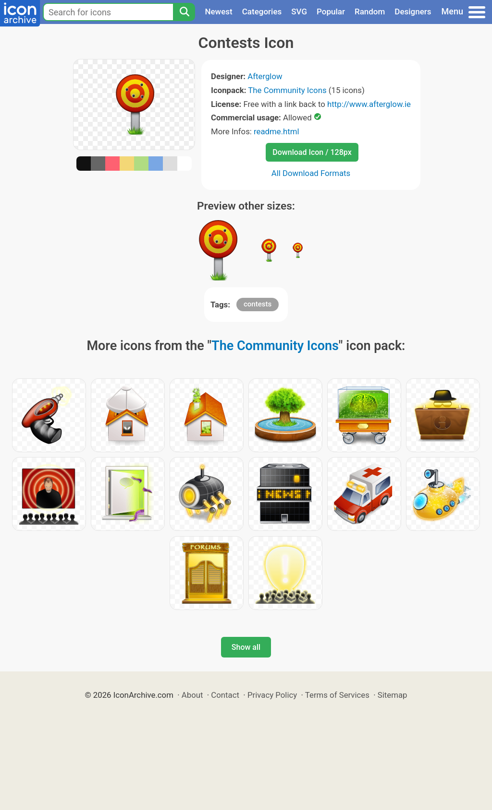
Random (370, 11)
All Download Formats (311, 173)
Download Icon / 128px (311, 152)
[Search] (184, 12)
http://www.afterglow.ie (369, 104)
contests (257, 304)
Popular (331, 11)
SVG (299, 11)
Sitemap (392, 695)
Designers (412, 11)
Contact (225, 695)
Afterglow (264, 76)
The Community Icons (287, 90)
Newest (218, 11)
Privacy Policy (272, 695)
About (192, 695)
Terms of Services (337, 695)
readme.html (276, 131)
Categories (262, 11)
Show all (246, 647)
